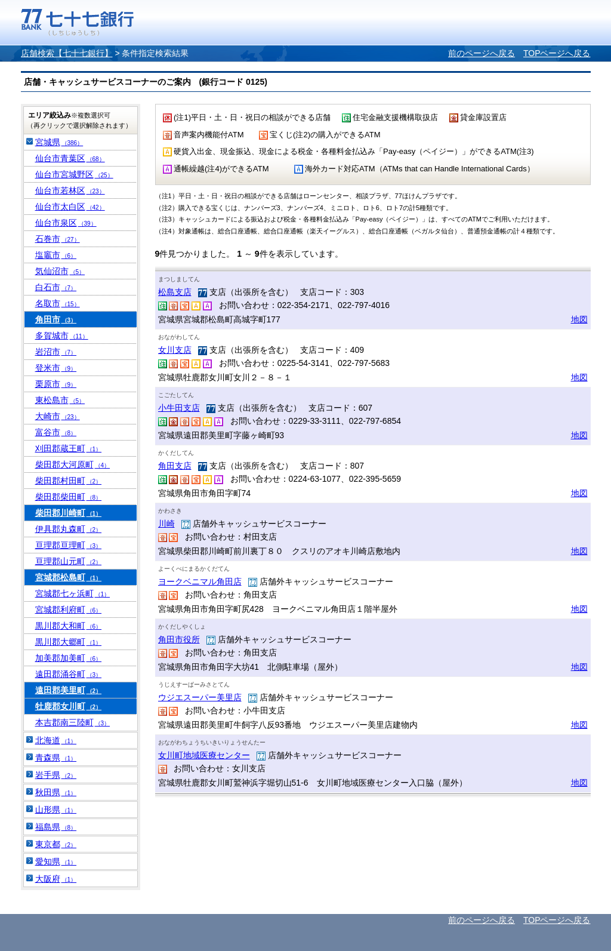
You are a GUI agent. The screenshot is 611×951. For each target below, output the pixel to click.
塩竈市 (56, 255)
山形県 (56, 809)
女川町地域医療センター (204, 755)
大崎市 (57, 416)
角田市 (56, 319)
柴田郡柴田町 (68, 496)
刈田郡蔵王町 (68, 448)
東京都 (56, 844)
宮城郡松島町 (68, 577)
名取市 (57, 303)
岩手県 (56, 775)
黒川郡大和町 (68, 625)
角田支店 (175, 465)
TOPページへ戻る (557, 53)
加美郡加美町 (68, 658)
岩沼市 (56, 351)
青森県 (56, 757)
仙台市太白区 (70, 206)
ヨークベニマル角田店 (200, 581)
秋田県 (56, 792)
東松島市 (60, 400)
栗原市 (56, 384)
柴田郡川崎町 (68, 513)
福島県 (56, 827)
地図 (579, 319)
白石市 (56, 287)
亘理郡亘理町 (68, 545)
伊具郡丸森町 (68, 529)
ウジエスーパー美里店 (200, 697)
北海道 (56, 740)
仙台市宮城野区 (74, 174)
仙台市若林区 (70, 190)
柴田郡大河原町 (72, 464)
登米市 (56, 368)
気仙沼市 (60, 271)
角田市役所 (179, 639)
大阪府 (56, 879)
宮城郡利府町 (68, 609)
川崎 (166, 523)
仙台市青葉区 (70, 158)
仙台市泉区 (66, 222)
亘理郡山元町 (68, 561)
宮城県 (59, 142)
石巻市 (57, 239)
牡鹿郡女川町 (68, 706)
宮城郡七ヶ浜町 (72, 593)
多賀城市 (61, 335)
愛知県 (56, 861)
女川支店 (175, 350)
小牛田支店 (179, 408)
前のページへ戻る (481, 53)
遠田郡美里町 (68, 690)
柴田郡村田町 (68, 480)
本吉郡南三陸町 (72, 722)
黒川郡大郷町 (68, 642)
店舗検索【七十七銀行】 (67, 53)
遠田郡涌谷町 (68, 674)
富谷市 (56, 432)
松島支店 (175, 292)
